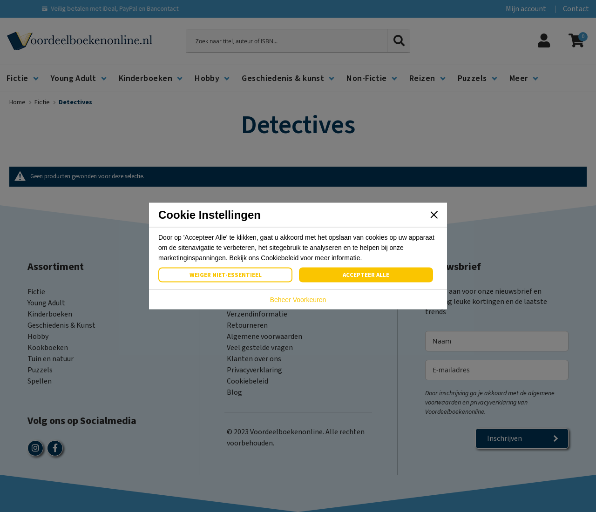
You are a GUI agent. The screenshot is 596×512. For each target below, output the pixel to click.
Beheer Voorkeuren (298, 299)
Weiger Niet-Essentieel (226, 275)
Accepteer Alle (366, 275)
